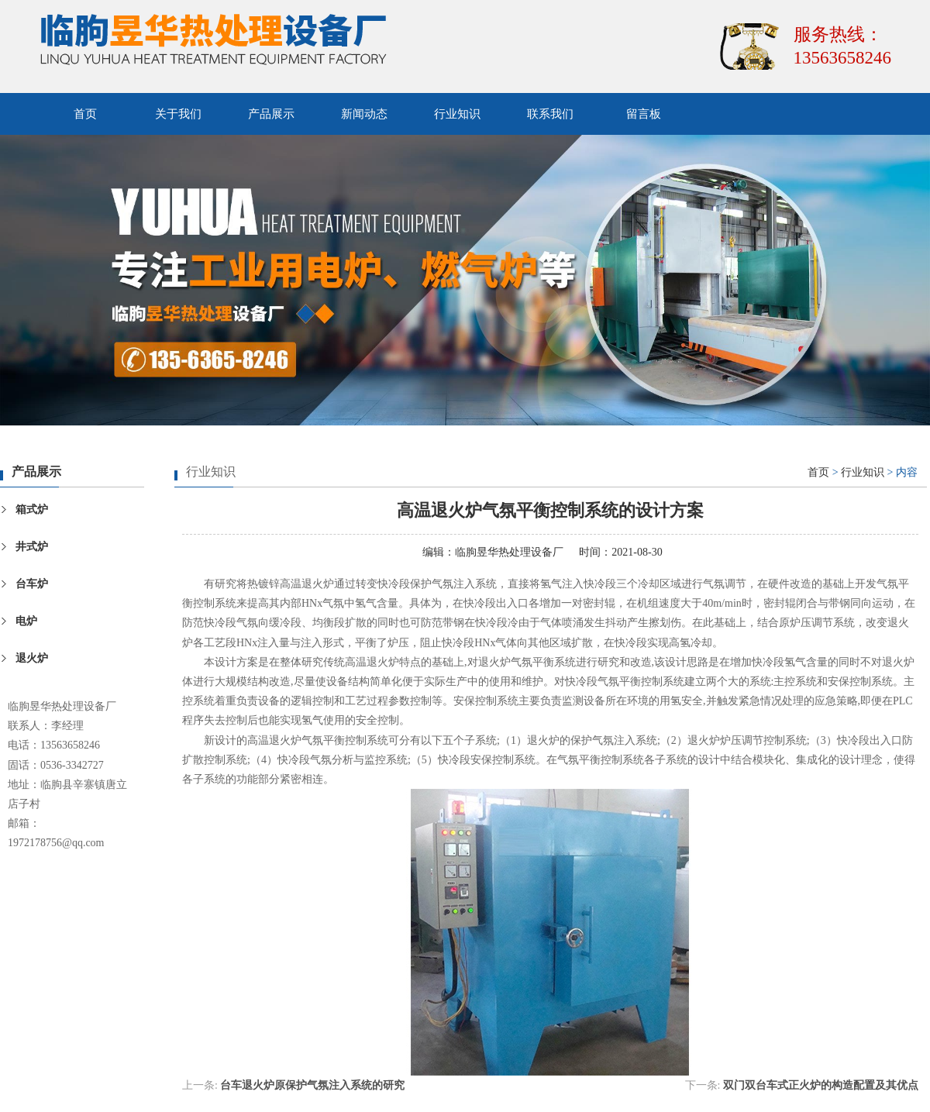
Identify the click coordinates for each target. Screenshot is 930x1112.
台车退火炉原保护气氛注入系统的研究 (312, 1085)
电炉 (26, 621)
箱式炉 (32, 509)
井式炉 (32, 547)
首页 (85, 114)
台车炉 (32, 584)
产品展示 (271, 114)
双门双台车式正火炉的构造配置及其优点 (820, 1085)
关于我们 (178, 114)
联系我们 (550, 114)
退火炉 (32, 658)
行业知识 (457, 114)
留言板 (643, 114)
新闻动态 (364, 114)
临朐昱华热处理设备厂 (509, 552)
